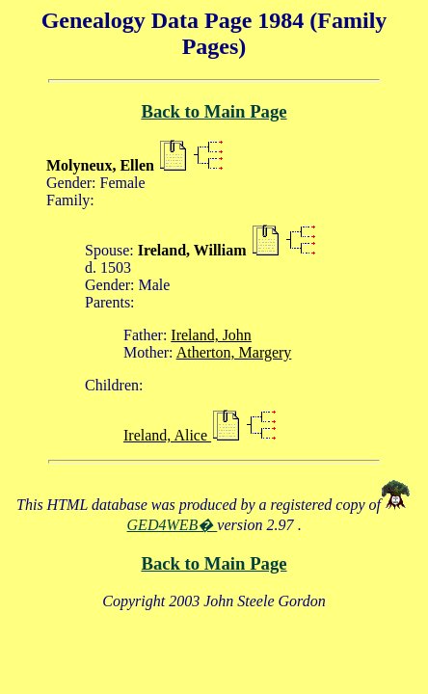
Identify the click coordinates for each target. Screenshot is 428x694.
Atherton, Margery (234, 352)
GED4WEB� (172, 525)
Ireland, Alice (167, 435)
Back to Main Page (213, 111)
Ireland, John (211, 335)
